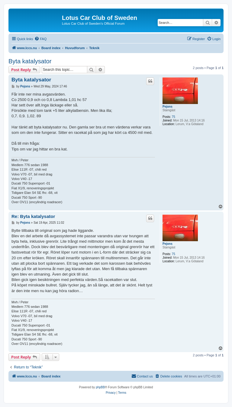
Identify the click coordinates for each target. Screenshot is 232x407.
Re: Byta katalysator (33, 216)
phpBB (100, 387)
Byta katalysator (29, 61)
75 (173, 116)
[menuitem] (40, 39)
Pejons (167, 106)
